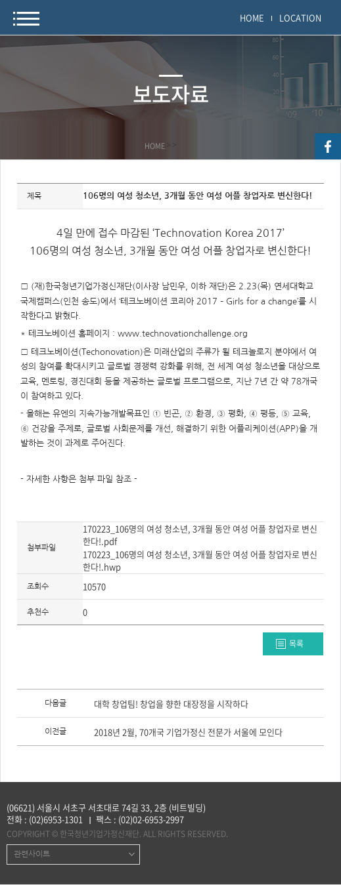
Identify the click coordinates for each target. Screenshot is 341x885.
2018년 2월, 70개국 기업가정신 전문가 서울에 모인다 (188, 733)
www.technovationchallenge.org (183, 333)
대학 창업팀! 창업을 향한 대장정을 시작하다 (171, 704)
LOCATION (300, 17)
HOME (252, 17)
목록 (296, 643)
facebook (328, 146)
